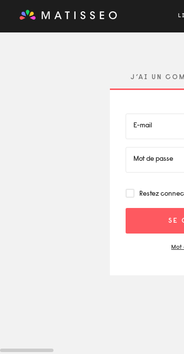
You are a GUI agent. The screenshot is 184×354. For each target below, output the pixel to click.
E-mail (142, 125)
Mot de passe (153, 159)
